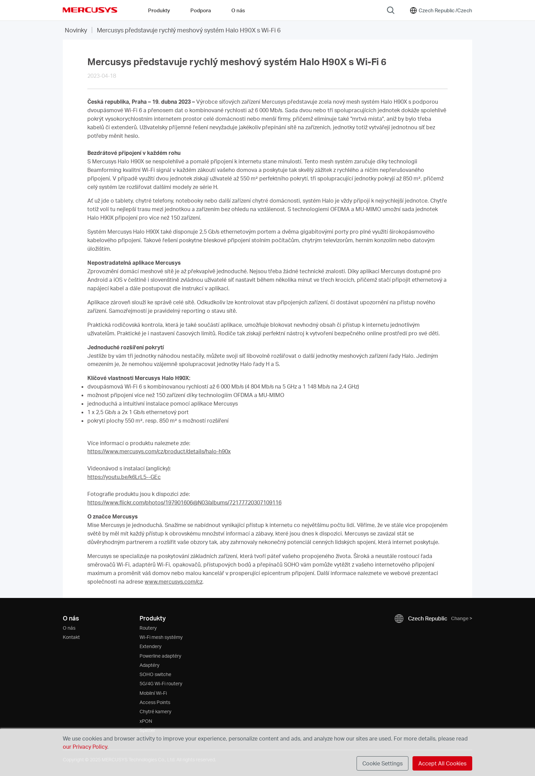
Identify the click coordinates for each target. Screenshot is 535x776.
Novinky (76, 30)
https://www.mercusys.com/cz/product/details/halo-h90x (159, 451)
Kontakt (71, 637)
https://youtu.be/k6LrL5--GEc (124, 476)
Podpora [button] (200, 10)
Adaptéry (149, 665)
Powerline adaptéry (160, 656)
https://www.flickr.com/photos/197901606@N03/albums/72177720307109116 (184, 502)
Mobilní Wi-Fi (153, 693)
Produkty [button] (159, 10)
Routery (148, 628)
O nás (69, 628)
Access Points (155, 702)
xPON (146, 721)
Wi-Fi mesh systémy (161, 637)
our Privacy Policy (85, 746)
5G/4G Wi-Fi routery (161, 683)
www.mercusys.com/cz (173, 581)
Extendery (150, 646)
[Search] (390, 10)
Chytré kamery (155, 711)
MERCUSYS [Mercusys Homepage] (90, 10)
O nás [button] (238, 10)
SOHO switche (155, 674)
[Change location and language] (440, 10)
